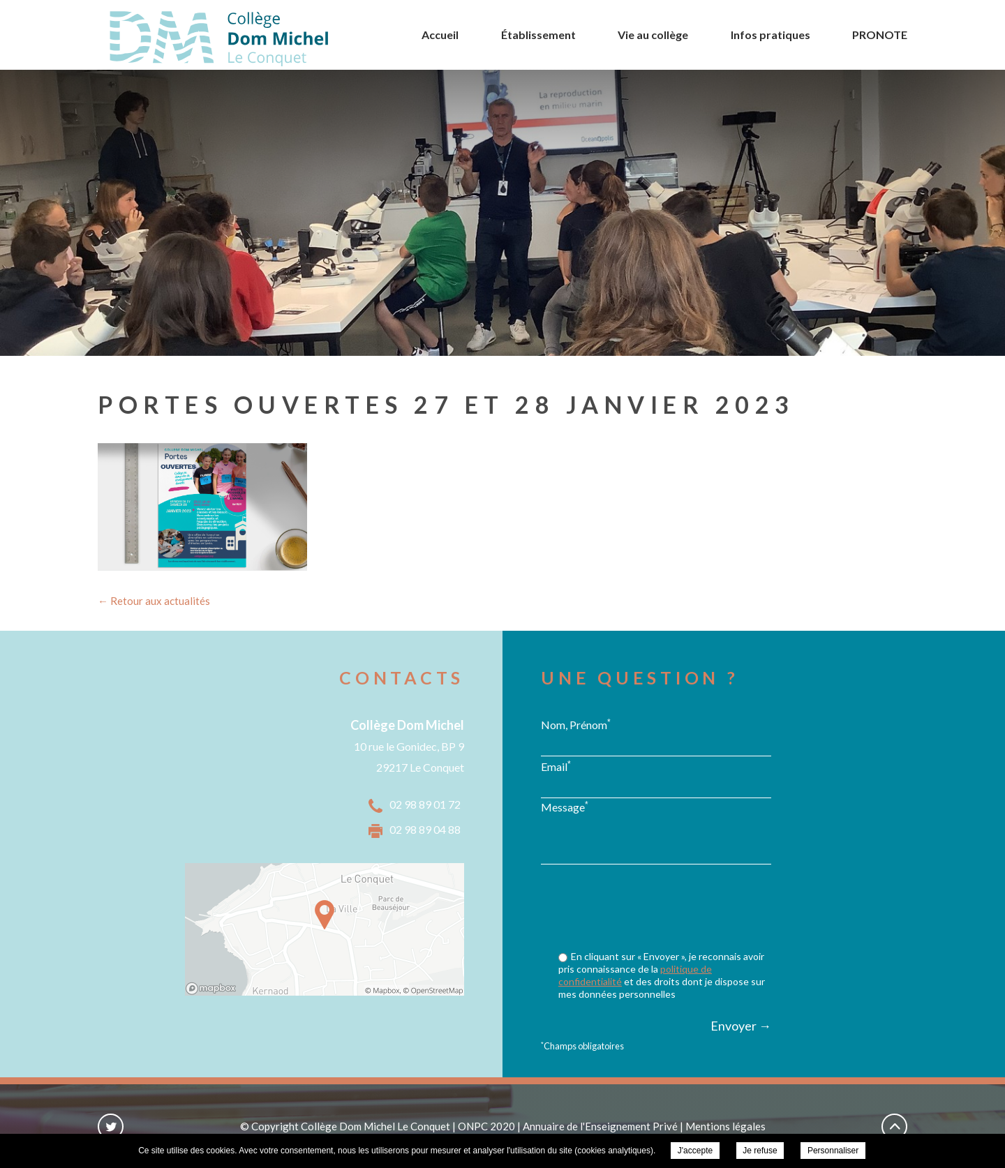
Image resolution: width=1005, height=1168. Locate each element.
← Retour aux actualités (154, 600)
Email (556, 766)
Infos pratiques (770, 34)
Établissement (538, 34)
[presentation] (665, 909)
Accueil (440, 34)
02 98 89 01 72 (425, 804)
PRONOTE (879, 34)
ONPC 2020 (486, 1126)
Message (564, 807)
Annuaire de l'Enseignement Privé (600, 1126)
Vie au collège (653, 34)
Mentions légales (725, 1126)
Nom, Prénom (576, 724)
